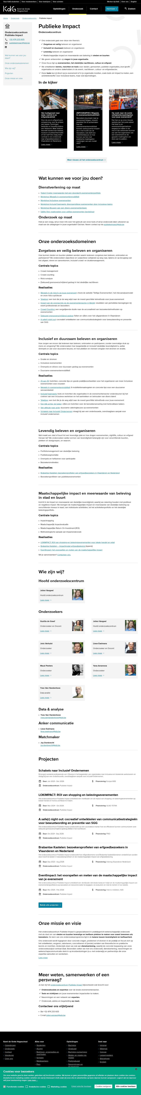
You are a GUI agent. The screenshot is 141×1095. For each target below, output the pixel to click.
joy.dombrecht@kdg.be (50, 745)
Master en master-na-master (77, 1056)
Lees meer (44, 600)
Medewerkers (42, 1061)
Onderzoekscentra (29, 18)
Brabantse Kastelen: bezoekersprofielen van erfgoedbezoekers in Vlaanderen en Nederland (80, 473)
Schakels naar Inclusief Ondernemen (64, 771)
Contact (94, 8)
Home (5, 18)
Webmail (103, 1048)
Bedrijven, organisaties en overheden (48, 1053)
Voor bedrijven (44, 2)
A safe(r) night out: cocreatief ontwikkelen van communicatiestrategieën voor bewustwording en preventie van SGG (88, 821)
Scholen (40, 1057)
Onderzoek (77, 8)
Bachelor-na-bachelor (77, 1052)
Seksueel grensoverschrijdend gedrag (57, 316)
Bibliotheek (105, 1058)
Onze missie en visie (14, 78)
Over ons (125, 2)
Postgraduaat (74, 1061)
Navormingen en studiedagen (75, 1065)
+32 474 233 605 (16, 39)
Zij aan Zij (45, 381)
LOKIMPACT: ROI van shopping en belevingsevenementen (78, 795)
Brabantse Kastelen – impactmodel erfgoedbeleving (63, 546)
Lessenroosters (106, 1055)
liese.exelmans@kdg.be (50, 731)
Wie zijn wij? (10, 68)
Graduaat (72, 1048)
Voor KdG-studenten (11, 2)
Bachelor (72, 1045)
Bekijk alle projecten (50, 905)
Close (136, 1076)
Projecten (9, 73)
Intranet (103, 1045)
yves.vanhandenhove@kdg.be (53, 717)
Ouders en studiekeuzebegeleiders (47, 1068)
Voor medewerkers (29, 2)
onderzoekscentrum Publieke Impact (66, 985)
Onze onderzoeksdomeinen (17, 63)
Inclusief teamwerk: (49, 394)
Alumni (40, 1048)
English (134, 2)
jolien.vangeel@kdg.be (55, 1015)
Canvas (103, 1052)
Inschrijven (111, 9)
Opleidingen (59, 8)
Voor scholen (58, 2)
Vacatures (9, 1055)
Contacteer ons (63, 555)
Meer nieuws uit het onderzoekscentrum (86, 160)
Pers (38, 1064)
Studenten (41, 1045)
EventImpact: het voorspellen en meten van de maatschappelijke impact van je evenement (88, 877)
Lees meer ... (33, 1088)
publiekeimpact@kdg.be (19, 43)
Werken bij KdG (113, 2)
